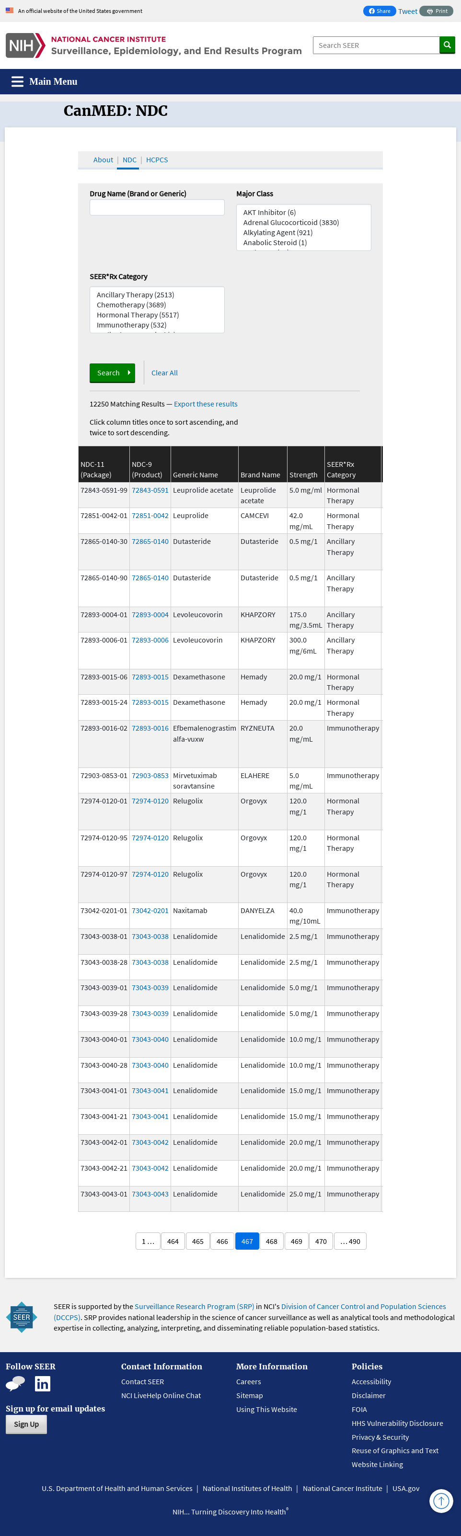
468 (271, 1241)
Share (382, 11)
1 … (148, 1241)
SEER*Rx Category (118, 276)
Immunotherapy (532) (157, 325)
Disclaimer (369, 1395)
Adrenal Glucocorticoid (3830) (303, 222)
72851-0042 (150, 515)
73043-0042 (150, 1142)
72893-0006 (150, 639)
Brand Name (260, 474)
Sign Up (26, 1424)
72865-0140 (150, 541)
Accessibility (371, 1381)
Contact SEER (142, 1381)
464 (173, 1241)
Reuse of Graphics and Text (395, 1450)
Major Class (254, 193)
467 (247, 1241)
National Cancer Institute (342, 1488)
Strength (303, 474)
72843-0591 (150, 490)
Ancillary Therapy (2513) (157, 295)
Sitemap (249, 1395)
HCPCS (157, 159)
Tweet (407, 11)
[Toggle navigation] (44, 81)
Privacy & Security (380, 1437)
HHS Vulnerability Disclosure (397, 1423)
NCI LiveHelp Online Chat (161, 1395)
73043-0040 (150, 1039)
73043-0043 (150, 1193)
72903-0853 (150, 775)
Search (108, 372)
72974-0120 (150, 800)
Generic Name (195, 474)
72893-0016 (150, 728)
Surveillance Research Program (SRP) (194, 1306)
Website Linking (377, 1464)
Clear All (164, 372)
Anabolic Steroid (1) (303, 242)
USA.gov (405, 1488)
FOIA (359, 1409)
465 (198, 1241)
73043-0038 (150, 936)
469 (296, 1241)
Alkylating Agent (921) (303, 232)
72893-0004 (150, 614)
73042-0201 (150, 910)
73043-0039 (150, 987)
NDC (130, 159)
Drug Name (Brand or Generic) (138, 193)
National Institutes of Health (247, 1488)
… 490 (350, 1241)
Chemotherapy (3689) (157, 305)
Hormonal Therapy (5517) (157, 315)
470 (321, 1241)
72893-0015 (150, 676)
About (103, 159)
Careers (248, 1381)
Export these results (206, 403)
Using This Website (266, 1409)
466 (222, 1241)
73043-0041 (150, 1090)
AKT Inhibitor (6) (303, 212)
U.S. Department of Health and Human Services (117, 1488)
